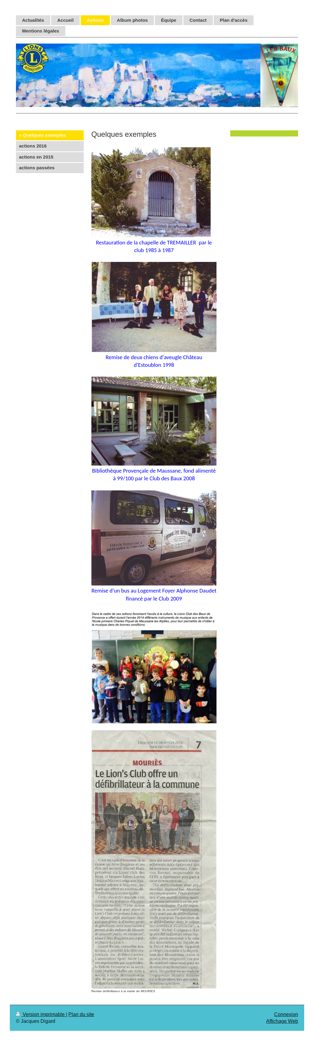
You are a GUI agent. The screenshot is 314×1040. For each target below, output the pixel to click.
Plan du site (81, 1014)
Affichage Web (282, 1021)
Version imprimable (41, 1014)
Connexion (286, 1014)
